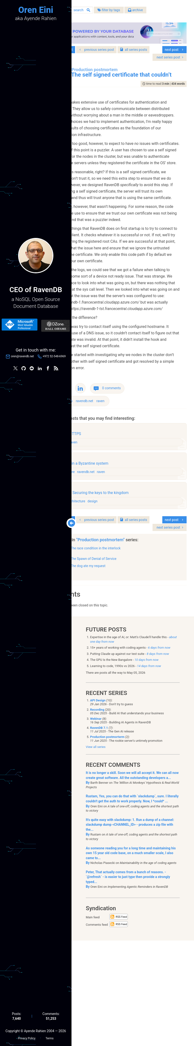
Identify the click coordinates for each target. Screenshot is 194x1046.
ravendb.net (120, 505)
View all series (96, 852)
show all (92, 677)
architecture (101, 576)
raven (136, 505)
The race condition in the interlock (131, 652)
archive (171, 12)
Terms (49, 1036)
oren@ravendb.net (22, 357)
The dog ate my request (123, 670)
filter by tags (144, 12)
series (97, 53)
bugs (104, 505)
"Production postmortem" (136, 643)
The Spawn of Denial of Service (129, 663)
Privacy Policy (26, 1036)
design (98, 546)
